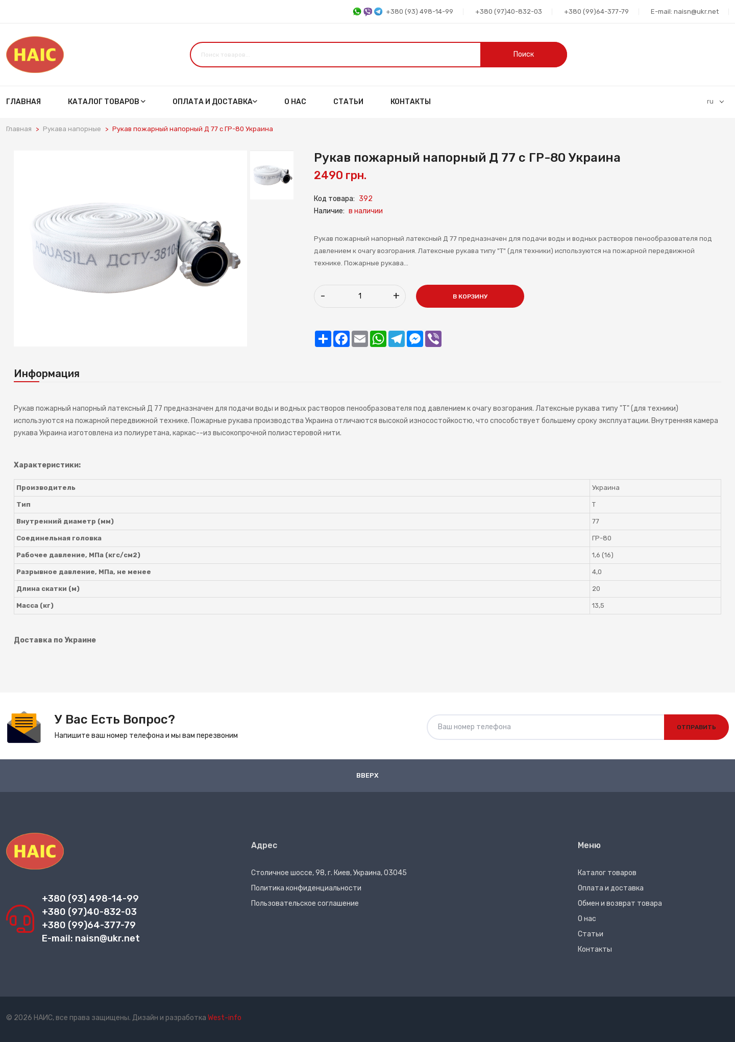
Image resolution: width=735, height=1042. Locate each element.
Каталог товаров (106, 101)
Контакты (410, 101)
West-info (224, 1017)
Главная (23, 101)
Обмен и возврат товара (620, 903)
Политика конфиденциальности (306, 888)
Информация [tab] (47, 373)
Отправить (696, 727)
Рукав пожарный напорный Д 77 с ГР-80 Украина (192, 129)
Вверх (367, 775)
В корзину (470, 296)
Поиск (523, 54)
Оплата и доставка (215, 101)
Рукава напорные (72, 129)
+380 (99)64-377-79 (596, 11)
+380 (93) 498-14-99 (402, 12)
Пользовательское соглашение (305, 903)
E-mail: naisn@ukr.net (685, 11)
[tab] (271, 175)
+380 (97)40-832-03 (508, 11)
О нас (295, 101)
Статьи (348, 101)
